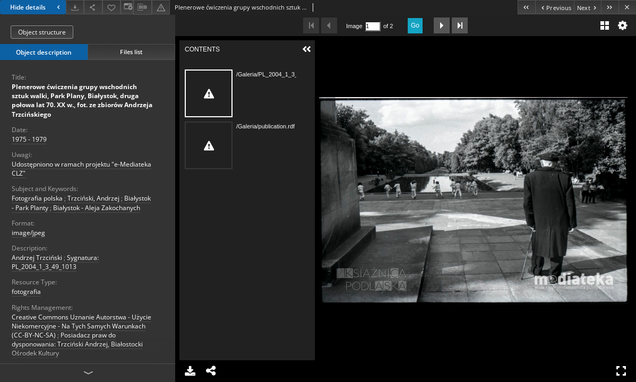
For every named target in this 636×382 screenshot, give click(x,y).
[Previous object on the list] (554, 7)
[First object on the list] (526, 7)
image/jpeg (28, 232)
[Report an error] (161, 7)
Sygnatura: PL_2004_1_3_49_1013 (55, 262)
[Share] (93, 7)
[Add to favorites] (111, 7)
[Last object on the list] (609, 7)
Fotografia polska (37, 198)
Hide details (36, 7)
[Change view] (127, 7)
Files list (131, 52)
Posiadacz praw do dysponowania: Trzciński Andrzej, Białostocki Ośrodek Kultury (77, 344)
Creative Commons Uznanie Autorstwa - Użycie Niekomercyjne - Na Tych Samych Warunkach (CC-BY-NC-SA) (81, 326)
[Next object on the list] (587, 7)
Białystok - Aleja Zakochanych (96, 207)
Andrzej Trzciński (37, 257)
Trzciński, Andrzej (93, 198)
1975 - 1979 (29, 139)
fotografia (26, 291)
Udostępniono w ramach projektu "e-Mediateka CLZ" (81, 169)
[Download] (75, 7)
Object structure (42, 32)
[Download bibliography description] (142, 7)
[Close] (627, 7)
